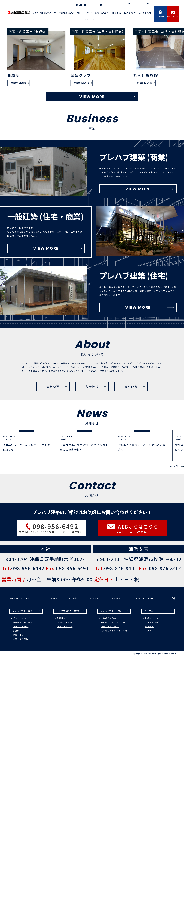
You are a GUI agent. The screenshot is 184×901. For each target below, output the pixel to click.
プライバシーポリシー (143, 842)
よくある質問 (145, 12)
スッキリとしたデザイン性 (114, 874)
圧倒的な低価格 (108, 862)
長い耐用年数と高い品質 (113, 866)
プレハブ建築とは (22, 862)
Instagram (171, 3)
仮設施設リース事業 (23, 866)
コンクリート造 (64, 866)
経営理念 (149, 870)
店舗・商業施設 (20, 870)
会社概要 (53, 842)
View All (177, 710)
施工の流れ (135, 3)
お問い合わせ (173, 14)
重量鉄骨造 (62, 862)
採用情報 (160, 14)
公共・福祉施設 (20, 883)
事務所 (16, 874)
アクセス (149, 874)
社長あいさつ (151, 862)
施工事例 (116, 12)
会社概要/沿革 (152, 866)
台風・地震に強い (110, 870)
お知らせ (153, 3)
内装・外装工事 (64, 870)
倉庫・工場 (18, 879)
